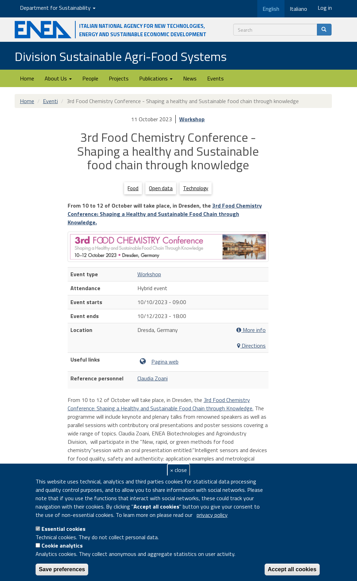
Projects (119, 78)
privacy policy (212, 515)
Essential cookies (63, 529)
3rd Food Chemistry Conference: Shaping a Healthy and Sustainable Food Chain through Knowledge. (165, 213)
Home (27, 78)
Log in (325, 7)
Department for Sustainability (58, 7)
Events (215, 78)
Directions (251, 346)
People (90, 78)
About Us (58, 78)
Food (133, 188)
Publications (156, 78)
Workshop (192, 119)
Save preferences (62, 569)
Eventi (50, 101)
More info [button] (251, 330)
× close (178, 470)
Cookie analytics (62, 545)
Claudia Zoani (152, 378)
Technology (195, 188)
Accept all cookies (292, 569)
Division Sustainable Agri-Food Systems (121, 56)
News (190, 78)
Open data (161, 188)
